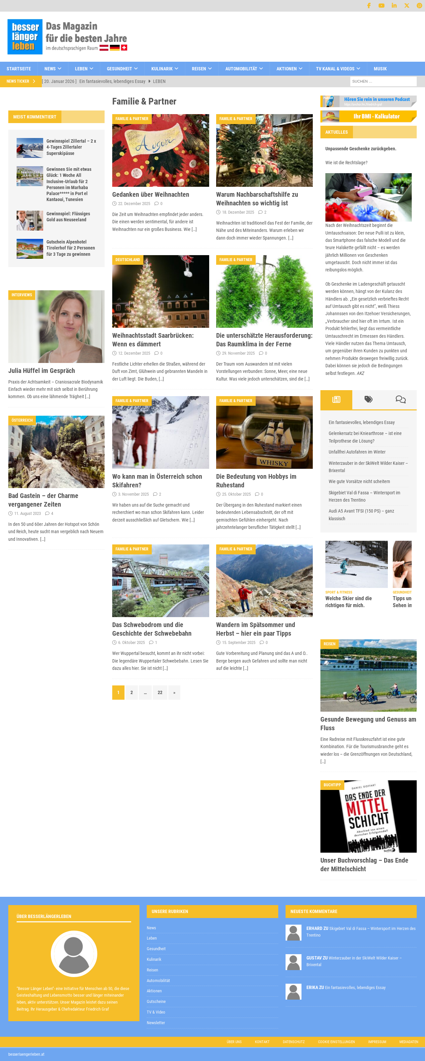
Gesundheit (119, 68)
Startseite (19, 68)
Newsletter (156, 1022)
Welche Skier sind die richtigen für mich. (348, 601)
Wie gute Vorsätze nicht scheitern (359, 481)
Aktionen (287, 68)
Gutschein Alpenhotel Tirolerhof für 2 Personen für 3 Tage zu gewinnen (70, 247)
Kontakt (262, 1042)
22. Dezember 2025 (134, 203)
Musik (380, 68)
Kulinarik (162, 68)
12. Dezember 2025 (134, 353)
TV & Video (156, 1012)
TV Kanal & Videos (335, 68)
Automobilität (241, 68)
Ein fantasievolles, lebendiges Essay (362, 422)
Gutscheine (156, 1001)
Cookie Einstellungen (336, 1042)
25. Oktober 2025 (236, 494)
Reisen (199, 68)
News (50, 68)
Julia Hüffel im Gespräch (41, 371)
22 (160, 692)
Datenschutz (294, 1042)
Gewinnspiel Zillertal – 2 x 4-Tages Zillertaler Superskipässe (71, 147)
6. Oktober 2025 (131, 642)
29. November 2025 (238, 353)
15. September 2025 (238, 642)
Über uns (234, 1042)
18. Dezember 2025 (238, 212)
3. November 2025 (133, 494)
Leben (81, 68)
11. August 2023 (27, 513)
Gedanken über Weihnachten (150, 194)
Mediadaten (408, 1042)
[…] (194, 229)
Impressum (377, 1042)
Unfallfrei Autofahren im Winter (357, 452)
